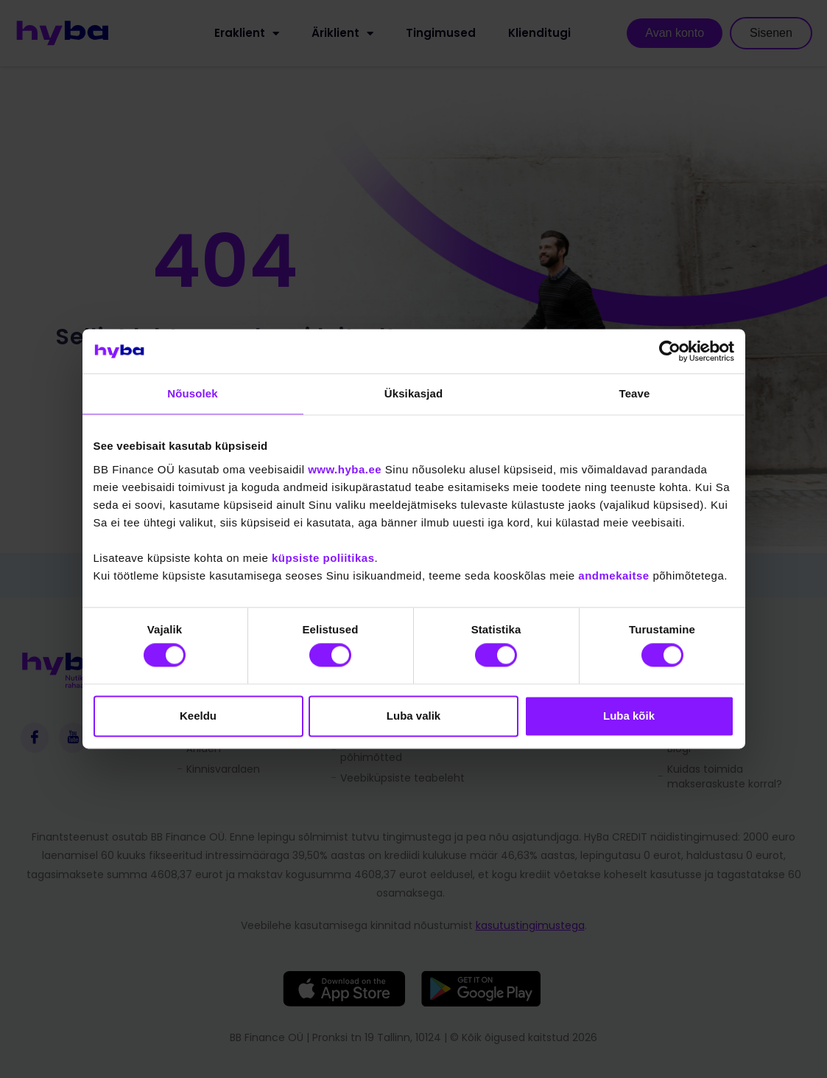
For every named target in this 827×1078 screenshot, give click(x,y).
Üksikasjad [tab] (413, 393)
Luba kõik (629, 715)
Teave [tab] (634, 393)
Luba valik (413, 715)
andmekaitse (613, 575)
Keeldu (198, 715)
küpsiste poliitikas (323, 558)
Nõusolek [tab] (192, 393)
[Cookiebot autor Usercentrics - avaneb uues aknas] (669, 351)
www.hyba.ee (344, 469)
